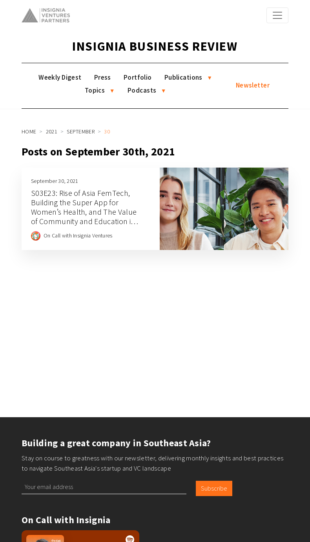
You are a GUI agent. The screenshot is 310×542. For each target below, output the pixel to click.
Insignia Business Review (154, 46)
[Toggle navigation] (277, 15)
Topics (95, 90)
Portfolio (138, 77)
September (81, 131)
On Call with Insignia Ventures (78, 235)
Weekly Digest (60, 77)
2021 (51, 131)
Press (102, 77)
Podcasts (142, 90)
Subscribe (214, 488)
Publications (183, 77)
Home (29, 131)
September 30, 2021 (54, 180)
